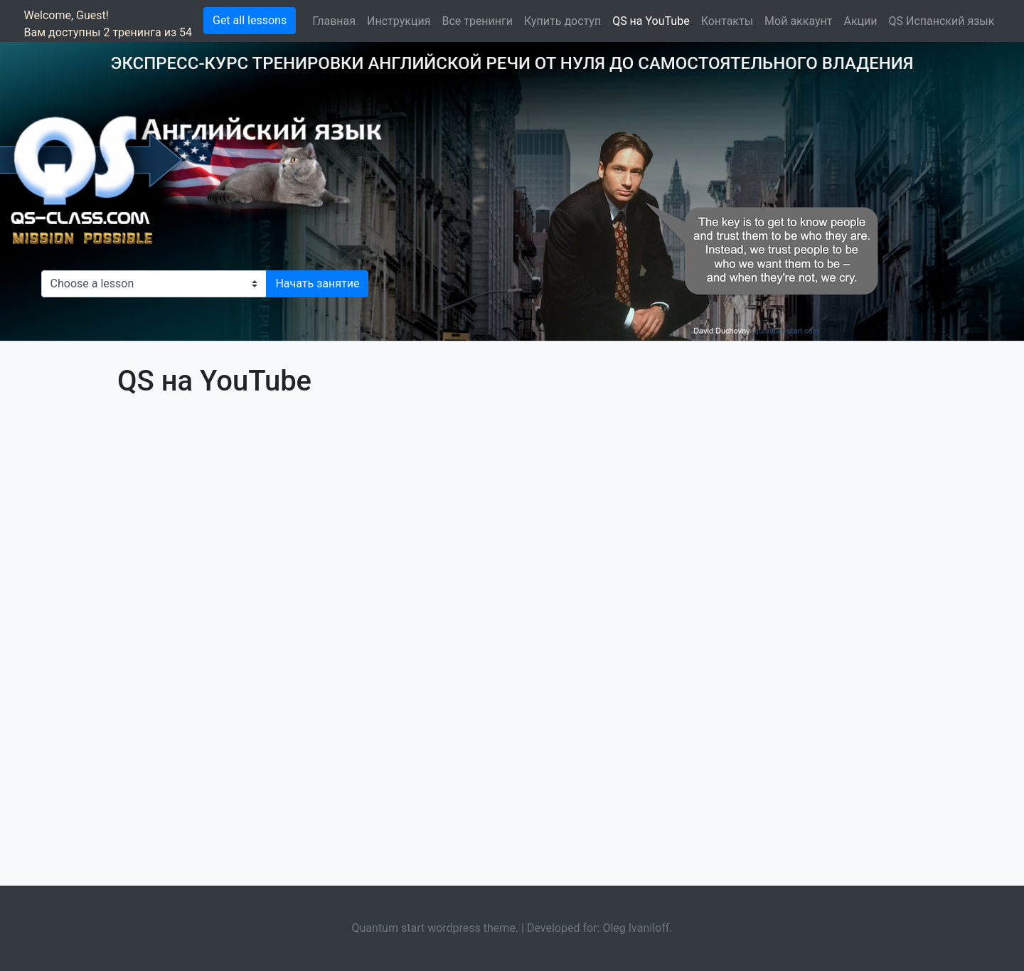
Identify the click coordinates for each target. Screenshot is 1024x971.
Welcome (47, 15)
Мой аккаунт (798, 21)
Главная (334, 21)
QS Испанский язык (942, 21)
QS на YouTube (651, 21)
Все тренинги (477, 21)
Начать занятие (317, 283)
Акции (860, 21)
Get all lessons (250, 20)
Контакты (727, 21)
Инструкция (398, 21)
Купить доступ (562, 21)
